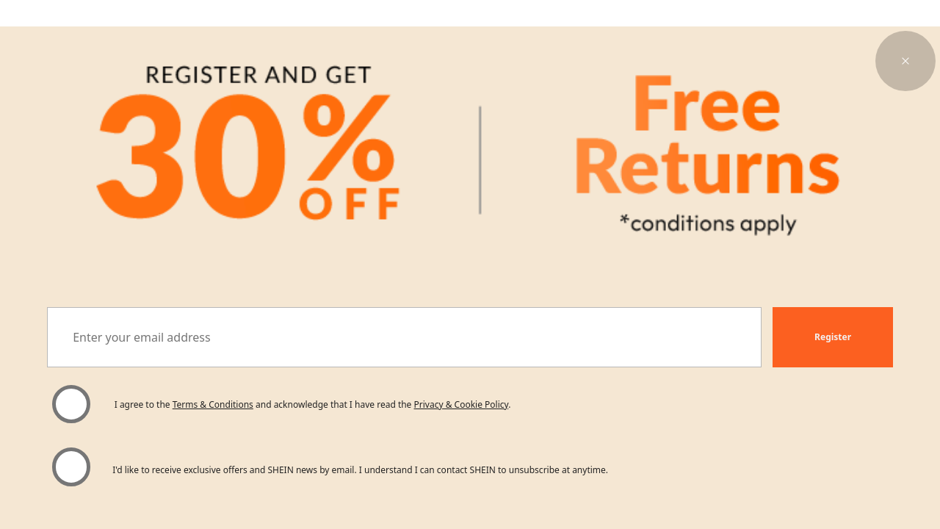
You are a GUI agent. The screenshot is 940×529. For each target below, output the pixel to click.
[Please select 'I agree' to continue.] (71, 404)
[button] (905, 61)
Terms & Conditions (213, 404)
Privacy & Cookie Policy (461, 404)
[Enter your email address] (404, 337)
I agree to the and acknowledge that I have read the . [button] (313, 404)
